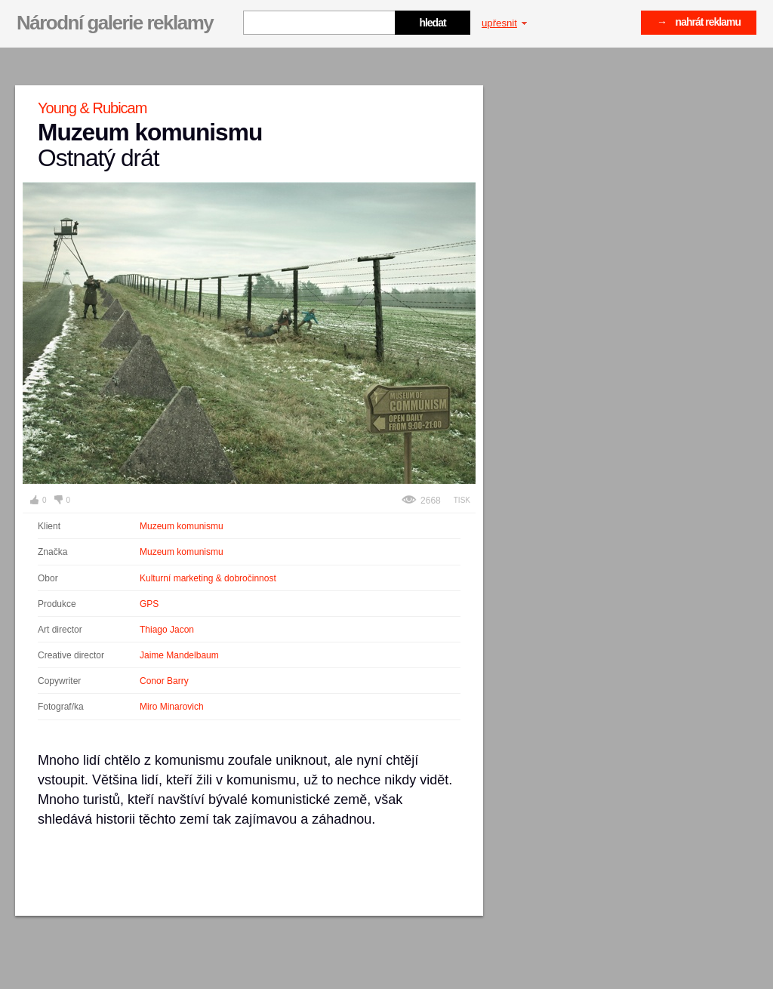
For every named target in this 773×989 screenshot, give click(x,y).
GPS (149, 604)
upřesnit (504, 23)
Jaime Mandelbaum (179, 655)
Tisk (462, 500)
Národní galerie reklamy (115, 22)
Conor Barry (164, 681)
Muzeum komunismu (181, 526)
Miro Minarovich (172, 706)
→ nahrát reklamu (699, 22)
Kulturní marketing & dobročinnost (208, 578)
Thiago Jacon (167, 629)
